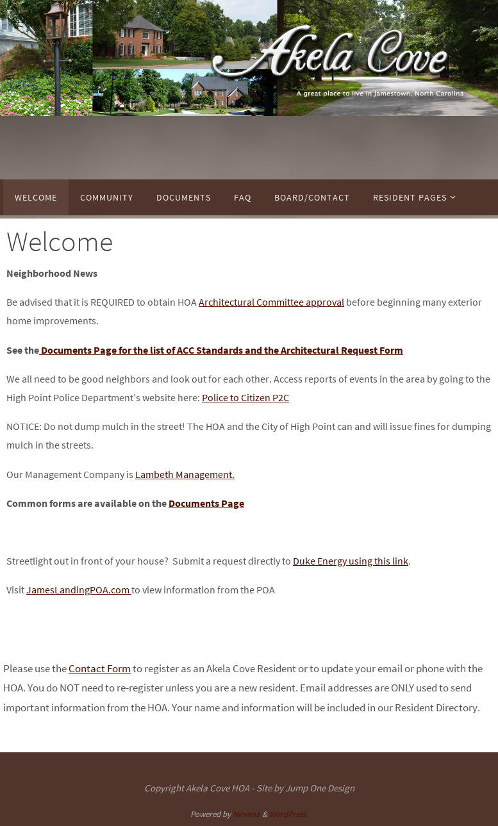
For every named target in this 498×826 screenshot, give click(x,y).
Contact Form (100, 668)
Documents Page (206, 503)
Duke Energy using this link (350, 560)
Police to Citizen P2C (245, 397)
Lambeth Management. (185, 474)
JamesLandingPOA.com (78, 589)
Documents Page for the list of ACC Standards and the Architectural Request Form (221, 349)
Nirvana (246, 814)
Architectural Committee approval (271, 301)
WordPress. (288, 814)
